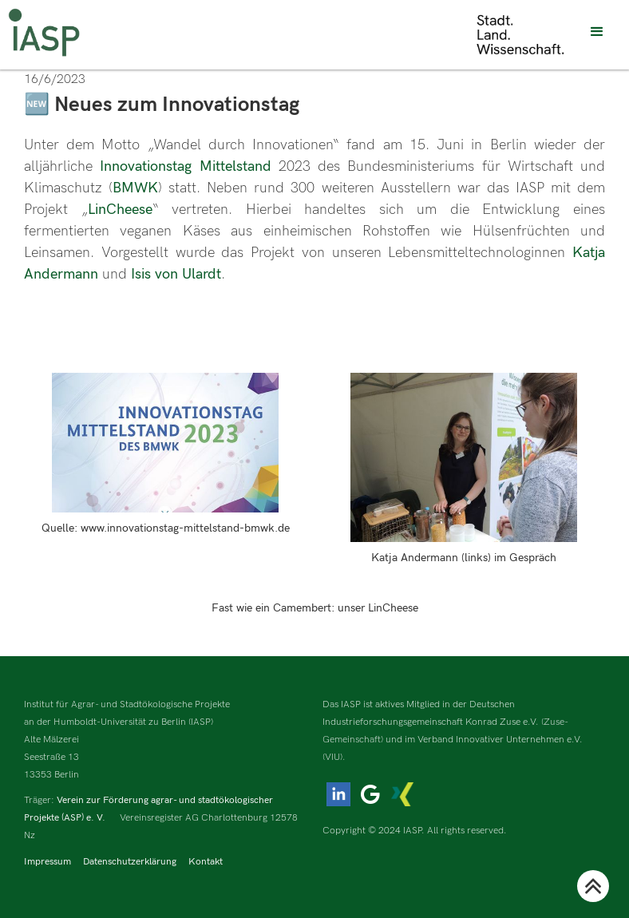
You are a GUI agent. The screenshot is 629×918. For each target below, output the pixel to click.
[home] (44, 32)
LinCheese (120, 209)
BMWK (135, 188)
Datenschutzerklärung (129, 862)
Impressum (47, 862)
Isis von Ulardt (176, 274)
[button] (597, 32)
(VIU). (334, 757)
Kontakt (205, 862)
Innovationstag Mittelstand (185, 166)
